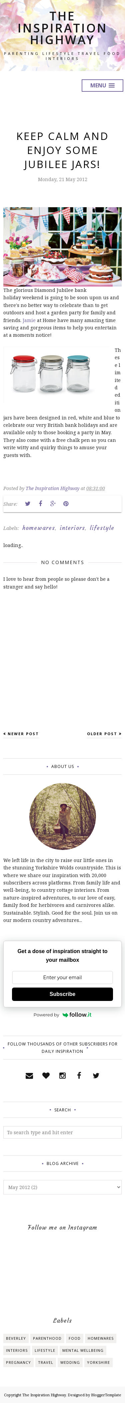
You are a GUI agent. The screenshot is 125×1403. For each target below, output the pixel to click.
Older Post (102, 733)
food (75, 1338)
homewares (38, 528)
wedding (70, 1362)
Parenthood (47, 1338)
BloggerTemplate (106, 1394)
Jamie (29, 320)
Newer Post (23, 733)
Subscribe (62, 994)
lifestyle (102, 528)
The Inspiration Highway (63, 28)
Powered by (63, 1014)
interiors (72, 528)
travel (45, 1362)
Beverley (16, 1338)
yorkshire (98, 1362)
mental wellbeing (83, 1350)
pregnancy (18, 1362)
